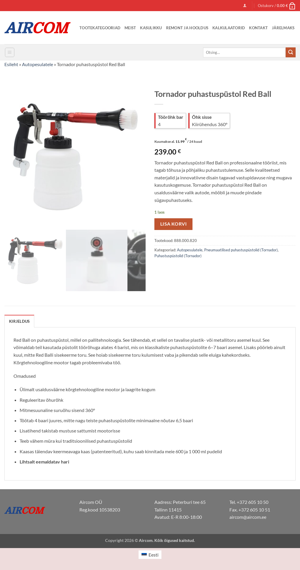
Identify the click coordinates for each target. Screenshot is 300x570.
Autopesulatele (37, 64)
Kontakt (258, 27)
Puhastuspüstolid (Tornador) (178, 255)
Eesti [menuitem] (153, 554)
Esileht (11, 64)
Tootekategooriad (99, 27)
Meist (130, 27)
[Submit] (291, 52)
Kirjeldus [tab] (19, 321)
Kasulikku (151, 27)
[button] (245, 5)
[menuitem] (150, 554)
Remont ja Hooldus (187, 27)
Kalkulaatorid (228, 27)
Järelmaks (283, 27)
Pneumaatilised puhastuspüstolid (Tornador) (241, 250)
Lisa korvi (173, 223)
